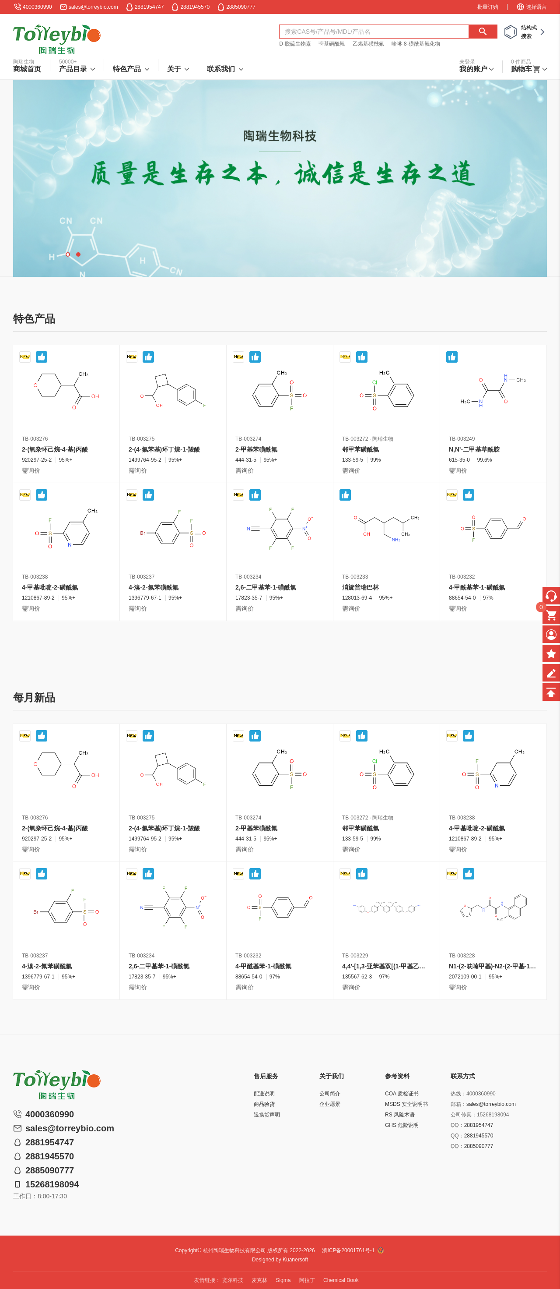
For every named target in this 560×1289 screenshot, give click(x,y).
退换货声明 (267, 1115)
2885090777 (479, 1146)
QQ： (457, 1125)
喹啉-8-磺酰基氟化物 (416, 44)
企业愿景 (329, 1104)
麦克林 (259, 1280)
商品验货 (264, 1104)
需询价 (31, 470)
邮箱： (458, 1104)
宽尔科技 (232, 1280)
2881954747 (479, 1125)
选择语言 (531, 7)
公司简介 (329, 1094)
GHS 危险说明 (402, 1125)
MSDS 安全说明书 (406, 1104)
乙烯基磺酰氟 (368, 44)
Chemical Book (341, 1280)
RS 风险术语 (400, 1115)
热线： (458, 1094)
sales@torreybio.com (93, 7)
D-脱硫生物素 (295, 44)
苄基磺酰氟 (331, 44)
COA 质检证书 (402, 1094)
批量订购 (487, 7)
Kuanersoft (295, 1260)
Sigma (283, 1280)
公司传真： (464, 1115)
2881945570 (479, 1136)
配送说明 (264, 1094)
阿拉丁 (307, 1280)
